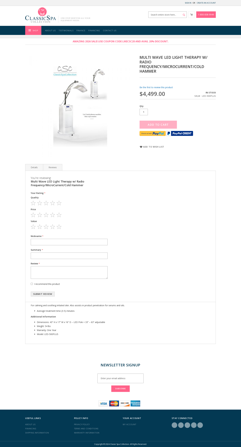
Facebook (174, 425)
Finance (81, 30)
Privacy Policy (82, 424)
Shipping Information (37, 432)
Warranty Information (87, 432)
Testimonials (66, 30)
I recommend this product (47, 284)
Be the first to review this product (156, 87)
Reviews (53, 167)
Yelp (194, 425)
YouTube (200, 425)
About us (30, 424)
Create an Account (206, 3)
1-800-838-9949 (206, 14)
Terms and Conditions (86, 428)
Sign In (188, 3)
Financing (94, 30)
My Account (129, 424)
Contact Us (109, 30)
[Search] (184, 14)
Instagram (181, 425)
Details (34, 167)
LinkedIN (187, 425)
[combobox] (167, 14)
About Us (50, 30)
